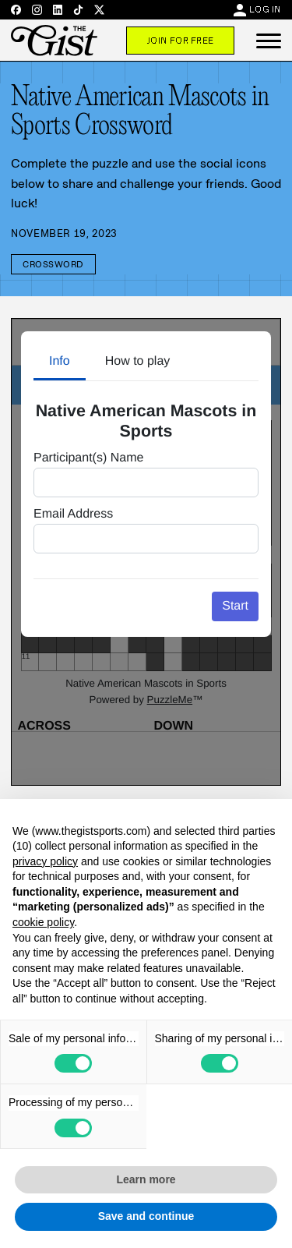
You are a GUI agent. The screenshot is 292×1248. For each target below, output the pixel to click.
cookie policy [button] (43, 922)
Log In (265, 9)
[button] (268, 41)
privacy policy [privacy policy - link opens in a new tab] (45, 861)
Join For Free (180, 40)
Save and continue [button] (146, 1216)
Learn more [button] (145, 1179)
